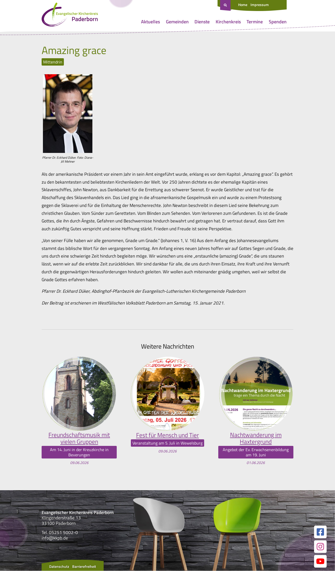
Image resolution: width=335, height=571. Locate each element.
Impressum (259, 4)
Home (242, 4)
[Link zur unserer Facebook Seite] (320, 532)
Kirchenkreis (228, 21)
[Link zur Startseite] (70, 16)
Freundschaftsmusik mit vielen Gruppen (79, 438)
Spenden (278, 21)
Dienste (202, 21)
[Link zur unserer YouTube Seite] (320, 561)
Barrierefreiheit (84, 566)
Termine (255, 21)
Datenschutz (59, 566)
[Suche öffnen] (226, 5)
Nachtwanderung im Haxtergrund (255, 438)
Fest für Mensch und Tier (167, 434)
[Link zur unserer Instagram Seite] (320, 547)
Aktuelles (150, 21)
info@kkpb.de (55, 538)
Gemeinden (177, 21)
